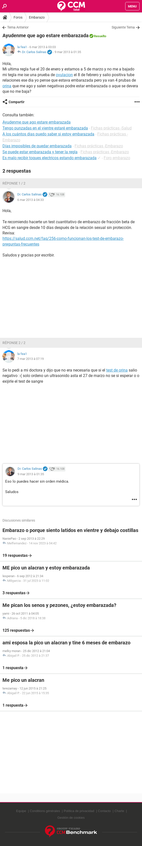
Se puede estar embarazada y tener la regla (40, 152)
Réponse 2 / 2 (13, 343)
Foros (18, 17)
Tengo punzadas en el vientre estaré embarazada (45, 128)
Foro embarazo (117, 158)
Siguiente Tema (123, 27)
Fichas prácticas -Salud (111, 128)
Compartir (16, 102)
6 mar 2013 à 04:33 (30, 200)
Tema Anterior (18, 27)
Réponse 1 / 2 (13, 183)
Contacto (104, 811)
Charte (119, 811)
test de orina (117, 370)
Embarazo (37, 17)
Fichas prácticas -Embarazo (99, 146)
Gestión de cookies (71, 817)
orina (6, 86)
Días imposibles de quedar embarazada (37, 146)
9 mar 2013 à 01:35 (68, 52)
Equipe (21, 811)
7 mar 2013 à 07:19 (30, 359)
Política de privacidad (79, 811)
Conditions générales (45, 811)
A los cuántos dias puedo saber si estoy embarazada (48, 134)
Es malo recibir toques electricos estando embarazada (49, 158)
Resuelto (100, 36)
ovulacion (64, 74)
